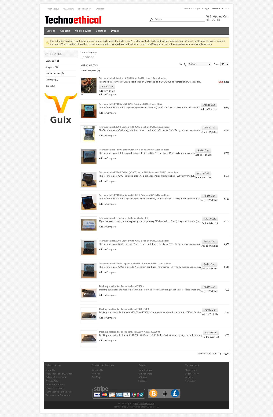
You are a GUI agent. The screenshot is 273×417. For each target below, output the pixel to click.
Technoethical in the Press (58, 391)
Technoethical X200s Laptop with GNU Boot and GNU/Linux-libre (135, 263)
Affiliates (142, 377)
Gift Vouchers (145, 373)
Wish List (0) (53, 9)
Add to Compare (107, 94)
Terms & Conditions (55, 384)
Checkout (100, 9)
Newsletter (190, 381)
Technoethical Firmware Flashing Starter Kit (123, 218)
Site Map (96, 377)
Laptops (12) (52, 61)
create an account (220, 8)
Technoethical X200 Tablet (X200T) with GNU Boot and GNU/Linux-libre (138, 172)
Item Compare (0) (90, 70)
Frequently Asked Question (59, 373)
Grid (96, 65)
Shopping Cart (84, 9)
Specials (142, 381)
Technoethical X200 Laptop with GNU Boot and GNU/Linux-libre (134, 240)
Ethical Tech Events (55, 388)
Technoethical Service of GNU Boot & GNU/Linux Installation (132, 78)
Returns (96, 373)
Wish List (189, 377)
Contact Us (97, 370)
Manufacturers (145, 370)
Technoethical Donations (58, 395)
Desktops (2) (52, 79)
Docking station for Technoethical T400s (121, 286)
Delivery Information (56, 377)
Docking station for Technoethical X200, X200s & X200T (129, 331)
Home (84, 52)
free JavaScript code (144, 403)
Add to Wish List (107, 91)
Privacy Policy (53, 381)
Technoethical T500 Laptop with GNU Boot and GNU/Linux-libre (134, 149)
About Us (50, 370)
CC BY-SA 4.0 (152, 406)
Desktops (101, 30)
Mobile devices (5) (55, 73)
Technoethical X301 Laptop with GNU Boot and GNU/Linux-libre (134, 127)
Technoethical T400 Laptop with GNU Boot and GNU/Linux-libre (134, 195)
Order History (192, 373)
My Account (68, 9)
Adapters (65, 30)
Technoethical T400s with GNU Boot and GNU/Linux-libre (130, 104)
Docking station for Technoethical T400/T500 (124, 309)
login (207, 8)
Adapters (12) (52, 67)
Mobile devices (83, 30)
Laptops (50, 30)
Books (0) (50, 86)
